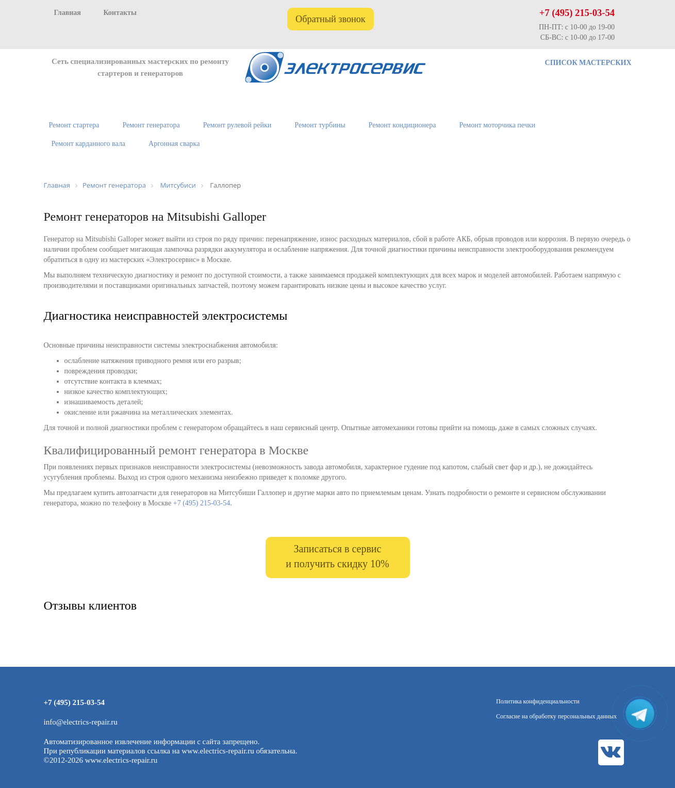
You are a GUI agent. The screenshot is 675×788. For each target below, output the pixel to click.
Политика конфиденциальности (538, 701)
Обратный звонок (330, 19)
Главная (67, 13)
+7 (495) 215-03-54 (577, 13)
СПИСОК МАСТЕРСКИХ (588, 63)
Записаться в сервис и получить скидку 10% (337, 556)
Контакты (119, 13)
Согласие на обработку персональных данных (556, 716)
